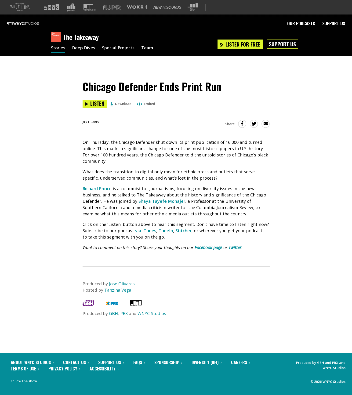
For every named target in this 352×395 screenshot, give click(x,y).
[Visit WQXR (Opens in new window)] (137, 15)
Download (120, 111)
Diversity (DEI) (207, 370)
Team (147, 56)
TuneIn (166, 238)
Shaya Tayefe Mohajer (161, 208)
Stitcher (183, 238)
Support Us (333, 31)
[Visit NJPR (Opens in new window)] (112, 14)
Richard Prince (97, 196)
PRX (124, 321)
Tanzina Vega (117, 297)
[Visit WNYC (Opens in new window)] (51, 15)
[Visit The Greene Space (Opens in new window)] (193, 15)
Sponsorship (168, 370)
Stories (58, 56)
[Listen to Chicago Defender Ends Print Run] (95, 111)
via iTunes (145, 238)
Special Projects (118, 56)
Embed (146, 111)
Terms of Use (25, 376)
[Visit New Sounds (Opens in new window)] (167, 14)
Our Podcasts (301, 31)
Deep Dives (83, 56)
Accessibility (104, 376)
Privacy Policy (64, 376)
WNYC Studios (152, 321)
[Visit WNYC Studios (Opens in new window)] (89, 14)
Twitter (235, 255)
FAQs (139, 370)
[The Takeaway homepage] (57, 44)
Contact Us (76, 370)
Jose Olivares (122, 291)
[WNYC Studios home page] (29, 31)
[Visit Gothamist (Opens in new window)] (71, 15)
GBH (113, 321)
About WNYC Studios (32, 370)
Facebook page (208, 255)
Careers (240, 370)
